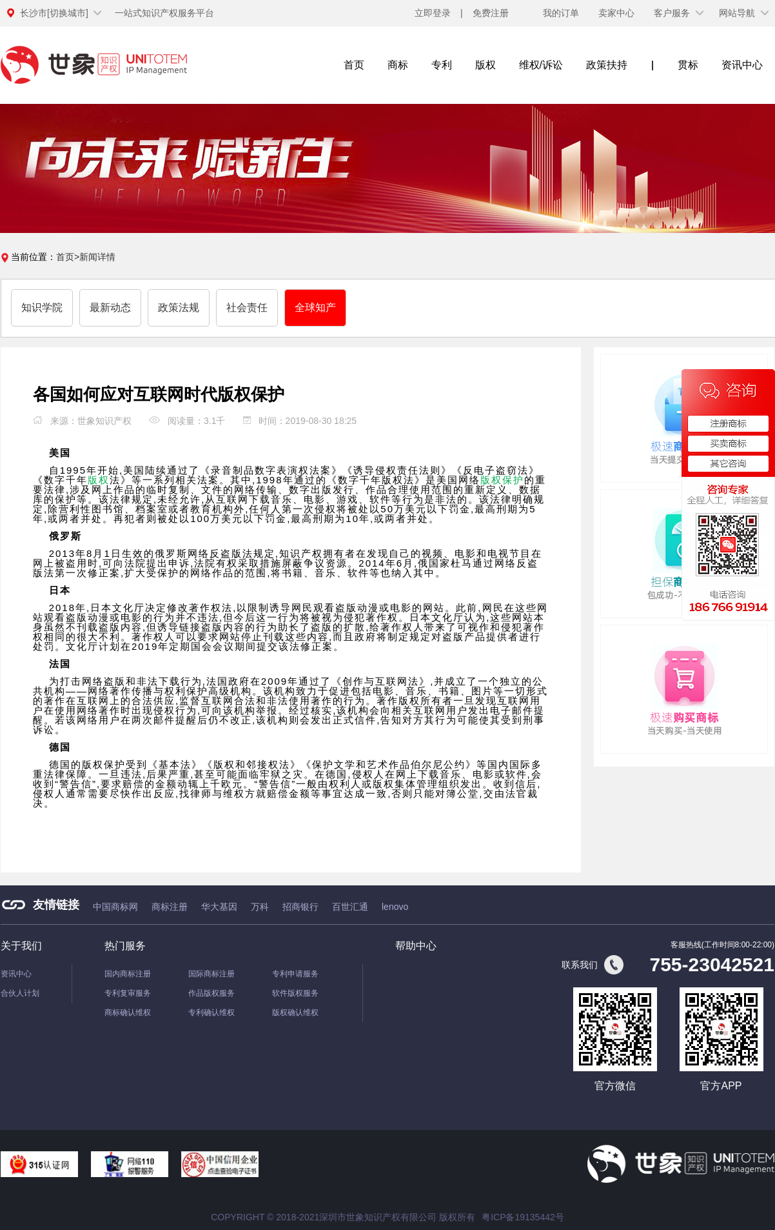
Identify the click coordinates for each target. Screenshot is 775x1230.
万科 (260, 907)
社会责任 (247, 307)
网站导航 (737, 13)
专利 (441, 64)
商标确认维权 (127, 1012)
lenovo (395, 907)
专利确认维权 (211, 1012)
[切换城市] (54, 13)
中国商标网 (115, 907)
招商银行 (300, 907)
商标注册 (170, 907)
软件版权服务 (295, 993)
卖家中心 (616, 13)
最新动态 (110, 307)
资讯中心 (742, 64)
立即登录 (433, 13)
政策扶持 (606, 64)
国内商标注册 (127, 973)
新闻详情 (97, 257)
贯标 (688, 64)
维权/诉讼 (541, 64)
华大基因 (219, 907)
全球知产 (315, 307)
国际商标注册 (211, 973)
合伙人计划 (20, 993)
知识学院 (42, 307)
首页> (67, 257)
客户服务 (672, 13)
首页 (354, 64)
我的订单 (561, 13)
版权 (485, 64)
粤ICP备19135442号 (523, 1217)
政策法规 (178, 307)
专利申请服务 (295, 973)
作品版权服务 (211, 993)
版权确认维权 (295, 1012)
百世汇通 (350, 907)
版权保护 (502, 479)
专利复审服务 (127, 993)
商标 (398, 64)
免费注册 (491, 13)
